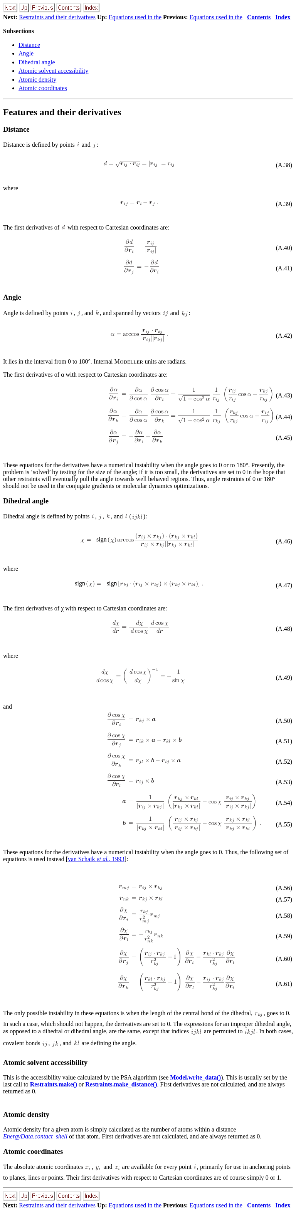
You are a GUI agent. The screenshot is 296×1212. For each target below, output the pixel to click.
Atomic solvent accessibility (53, 70)
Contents (259, 17)
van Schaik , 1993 (96, 859)
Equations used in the (135, 17)
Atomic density (37, 79)
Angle (26, 53)
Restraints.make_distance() (121, 1084)
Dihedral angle (36, 62)
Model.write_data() (195, 1077)
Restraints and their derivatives (57, 17)
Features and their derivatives (62, 112)
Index (282, 17)
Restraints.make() (53, 1084)
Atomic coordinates (42, 88)
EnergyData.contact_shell (35, 1136)
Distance (29, 45)
